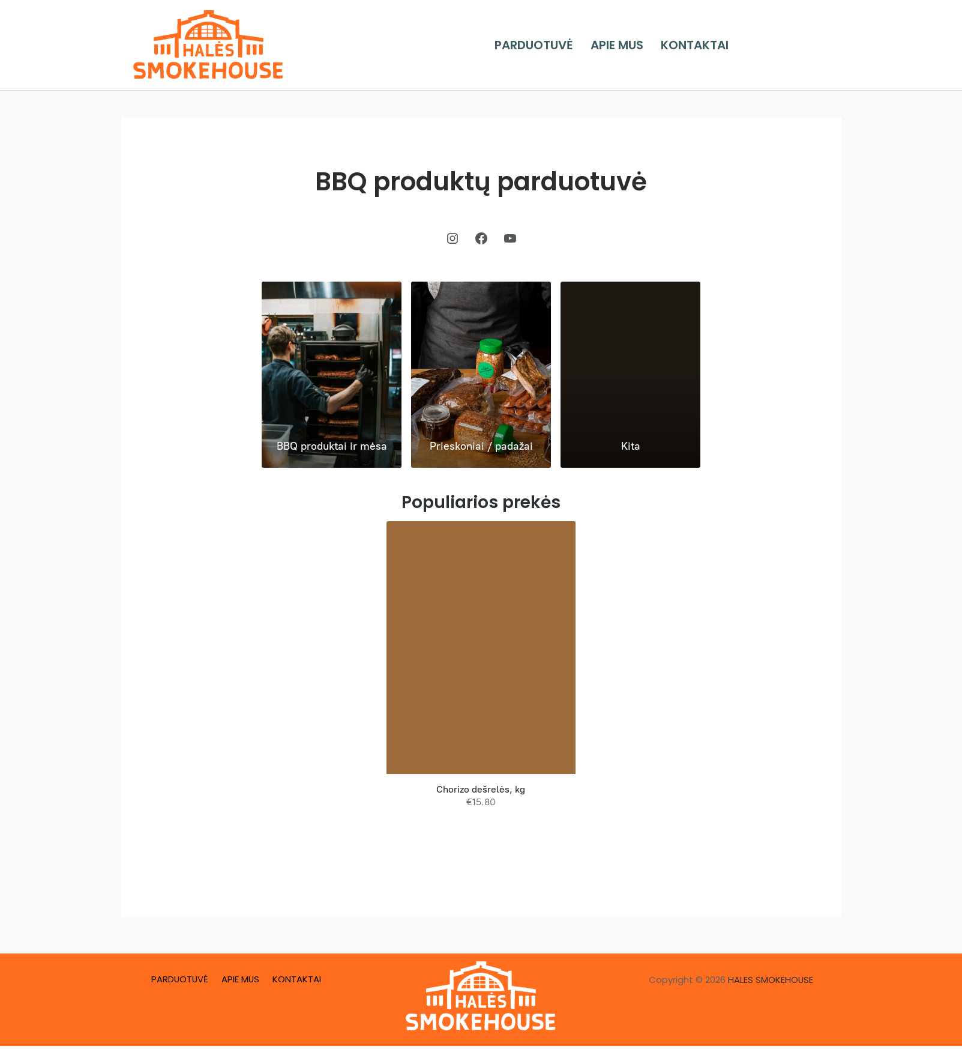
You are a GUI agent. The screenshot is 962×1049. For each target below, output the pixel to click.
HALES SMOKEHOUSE (771, 979)
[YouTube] (823, 45)
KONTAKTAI (699, 45)
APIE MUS (626, 45)
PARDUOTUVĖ (548, 45)
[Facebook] (761, 45)
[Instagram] (792, 45)
